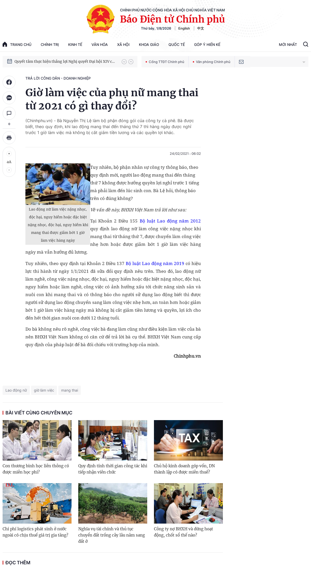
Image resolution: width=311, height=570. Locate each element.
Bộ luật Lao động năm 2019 (155, 263)
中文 (200, 28)
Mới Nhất (288, 44)
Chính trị (50, 44)
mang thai (69, 390)
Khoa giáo (149, 44)
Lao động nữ (16, 390)
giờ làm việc (44, 390)
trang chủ (17, 44)
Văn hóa (99, 44)
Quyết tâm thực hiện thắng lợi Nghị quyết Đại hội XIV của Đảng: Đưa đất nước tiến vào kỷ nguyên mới (66, 61)
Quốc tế (176, 44)
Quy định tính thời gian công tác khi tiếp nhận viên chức (112, 469)
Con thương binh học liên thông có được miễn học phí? (36, 469)
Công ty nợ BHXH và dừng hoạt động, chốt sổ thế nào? (183, 532)
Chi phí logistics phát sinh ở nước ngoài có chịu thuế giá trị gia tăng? (35, 532)
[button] (124, 61)
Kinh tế (75, 44)
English (184, 28)
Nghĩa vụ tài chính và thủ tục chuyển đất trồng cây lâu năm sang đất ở (111, 535)
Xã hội (123, 44)
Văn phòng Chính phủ (211, 62)
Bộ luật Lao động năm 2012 (170, 221)
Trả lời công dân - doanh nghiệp (58, 78)
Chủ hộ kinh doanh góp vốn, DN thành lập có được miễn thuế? (184, 469)
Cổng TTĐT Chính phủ (165, 62)
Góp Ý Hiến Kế (207, 44)
